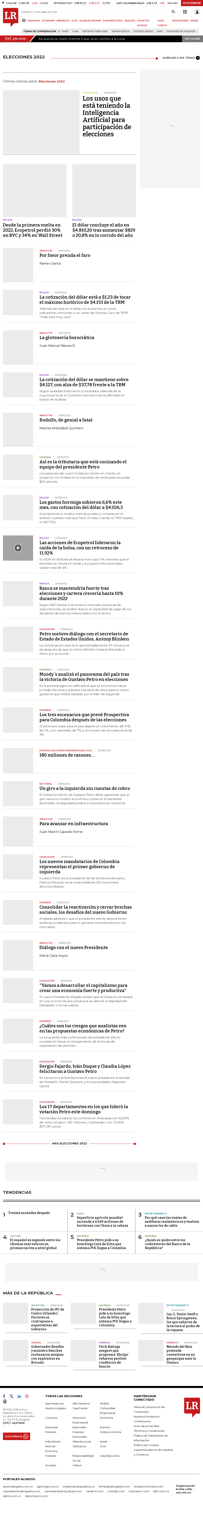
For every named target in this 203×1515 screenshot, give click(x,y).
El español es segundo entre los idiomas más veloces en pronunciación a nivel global (35, 1244)
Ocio (103, 1446)
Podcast (50, 1455)
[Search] (173, 12)
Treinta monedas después (29, 1213)
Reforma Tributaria (95, 31)
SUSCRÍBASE (192, 3)
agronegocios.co (48, 1486)
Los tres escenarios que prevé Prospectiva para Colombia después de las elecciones (84, 717)
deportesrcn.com (36, 1496)
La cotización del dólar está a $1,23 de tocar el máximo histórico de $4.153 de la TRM (85, 299)
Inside (103, 1441)
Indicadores (52, 1441)
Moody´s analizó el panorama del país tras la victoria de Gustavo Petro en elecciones (84, 677)
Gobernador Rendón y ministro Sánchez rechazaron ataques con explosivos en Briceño (47, 1354)
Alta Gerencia (81, 1403)
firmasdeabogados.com (114, 1486)
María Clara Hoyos (53, 956)
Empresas (51, 1427)
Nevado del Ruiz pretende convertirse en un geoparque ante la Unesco (181, 1354)
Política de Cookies (146, 1445)
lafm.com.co (161, 1491)
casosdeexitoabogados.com (21, 1491)
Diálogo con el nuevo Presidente (73, 947)
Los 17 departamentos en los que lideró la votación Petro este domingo (83, 1109)
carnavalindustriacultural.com (63, 1491)
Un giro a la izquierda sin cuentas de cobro (84, 788)
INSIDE (194, 20)
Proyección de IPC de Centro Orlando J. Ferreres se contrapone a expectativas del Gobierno (47, 1319)
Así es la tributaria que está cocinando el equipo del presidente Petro (83, 464)
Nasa (65, 31)
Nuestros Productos (146, 1416)
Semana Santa (121, 31)
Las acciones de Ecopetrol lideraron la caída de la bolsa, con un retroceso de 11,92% (80, 548)
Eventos (105, 1427)
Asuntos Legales (55, 1408)
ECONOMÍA (48, 20)
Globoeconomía (110, 1432)
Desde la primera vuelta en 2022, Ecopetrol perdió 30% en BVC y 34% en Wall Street (32, 230)
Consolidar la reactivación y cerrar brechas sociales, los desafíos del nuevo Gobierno (85, 909)
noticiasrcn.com (139, 1491)
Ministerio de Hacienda (181, 31)
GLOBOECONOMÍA (90, 20)
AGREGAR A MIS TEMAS (181, 58)
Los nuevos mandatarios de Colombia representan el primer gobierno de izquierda (79, 867)
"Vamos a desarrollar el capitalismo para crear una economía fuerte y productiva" (83, 988)
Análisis (104, 1403)
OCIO (74, 20)
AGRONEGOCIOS (113, 20)
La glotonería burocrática (66, 337)
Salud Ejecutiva (110, 1455)
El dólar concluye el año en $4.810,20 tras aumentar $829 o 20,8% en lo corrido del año (103, 230)
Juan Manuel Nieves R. (57, 346)
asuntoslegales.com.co (18, 1486)
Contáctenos (142, 1421)
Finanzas (50, 1432)
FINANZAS (34, 20)
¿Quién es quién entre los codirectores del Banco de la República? (167, 1244)
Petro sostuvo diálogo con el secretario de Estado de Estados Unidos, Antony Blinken (84, 636)
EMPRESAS (63, 20)
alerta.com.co (12, 1496)
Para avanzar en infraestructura (73, 823)
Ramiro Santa (50, 263)
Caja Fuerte (80, 1408)
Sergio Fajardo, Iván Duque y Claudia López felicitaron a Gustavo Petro (85, 1069)
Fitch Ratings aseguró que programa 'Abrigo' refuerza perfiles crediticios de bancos (113, 1356)
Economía (106, 1417)
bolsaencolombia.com (148, 1486)
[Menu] (24, 20)
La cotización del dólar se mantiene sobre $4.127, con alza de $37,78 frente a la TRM (84, 382)
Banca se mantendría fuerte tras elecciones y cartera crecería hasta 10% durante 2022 (81, 593)
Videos (77, 1465)
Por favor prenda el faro (64, 255)
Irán (160, 31)
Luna (75, 31)
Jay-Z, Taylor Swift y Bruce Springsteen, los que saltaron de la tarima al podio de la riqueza (183, 1322)
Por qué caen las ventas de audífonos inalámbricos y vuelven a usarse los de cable (172, 1221)
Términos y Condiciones (149, 1430)
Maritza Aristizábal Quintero (61, 428)
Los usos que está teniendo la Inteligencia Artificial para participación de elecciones (107, 116)
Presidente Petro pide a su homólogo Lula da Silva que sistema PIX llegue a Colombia (101, 1244)
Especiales (79, 1427)
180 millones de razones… (66, 755)
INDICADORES (180, 20)
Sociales (50, 1465)
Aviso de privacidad (146, 1426)
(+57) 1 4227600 (14, 1422)
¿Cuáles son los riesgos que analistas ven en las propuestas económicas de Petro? (82, 1028)
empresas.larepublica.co (79, 1486)
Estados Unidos (143, 31)
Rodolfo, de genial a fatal (66, 420)
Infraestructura (82, 1441)
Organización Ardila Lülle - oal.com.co (185, 1489)
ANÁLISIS (129, 20)
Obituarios (79, 1446)
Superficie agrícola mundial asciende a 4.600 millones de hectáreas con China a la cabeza (102, 1221)
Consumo (51, 1417)
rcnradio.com (116, 1491)
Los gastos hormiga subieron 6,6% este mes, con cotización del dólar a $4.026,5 (81, 505)
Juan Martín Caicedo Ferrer (61, 832)
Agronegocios (54, 1403)
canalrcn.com (94, 1491)
